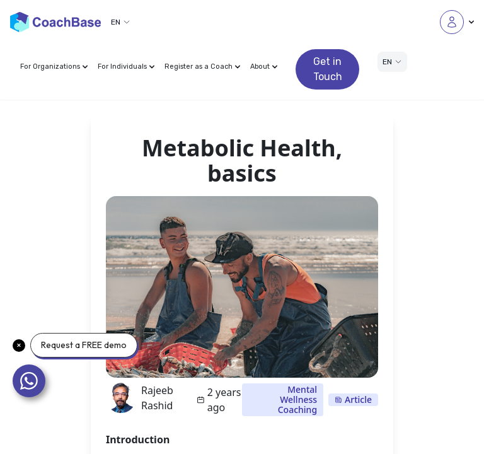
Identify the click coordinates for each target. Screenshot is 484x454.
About (263, 66)
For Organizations (54, 66)
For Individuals (126, 66)
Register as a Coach (202, 66)
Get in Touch (327, 69)
